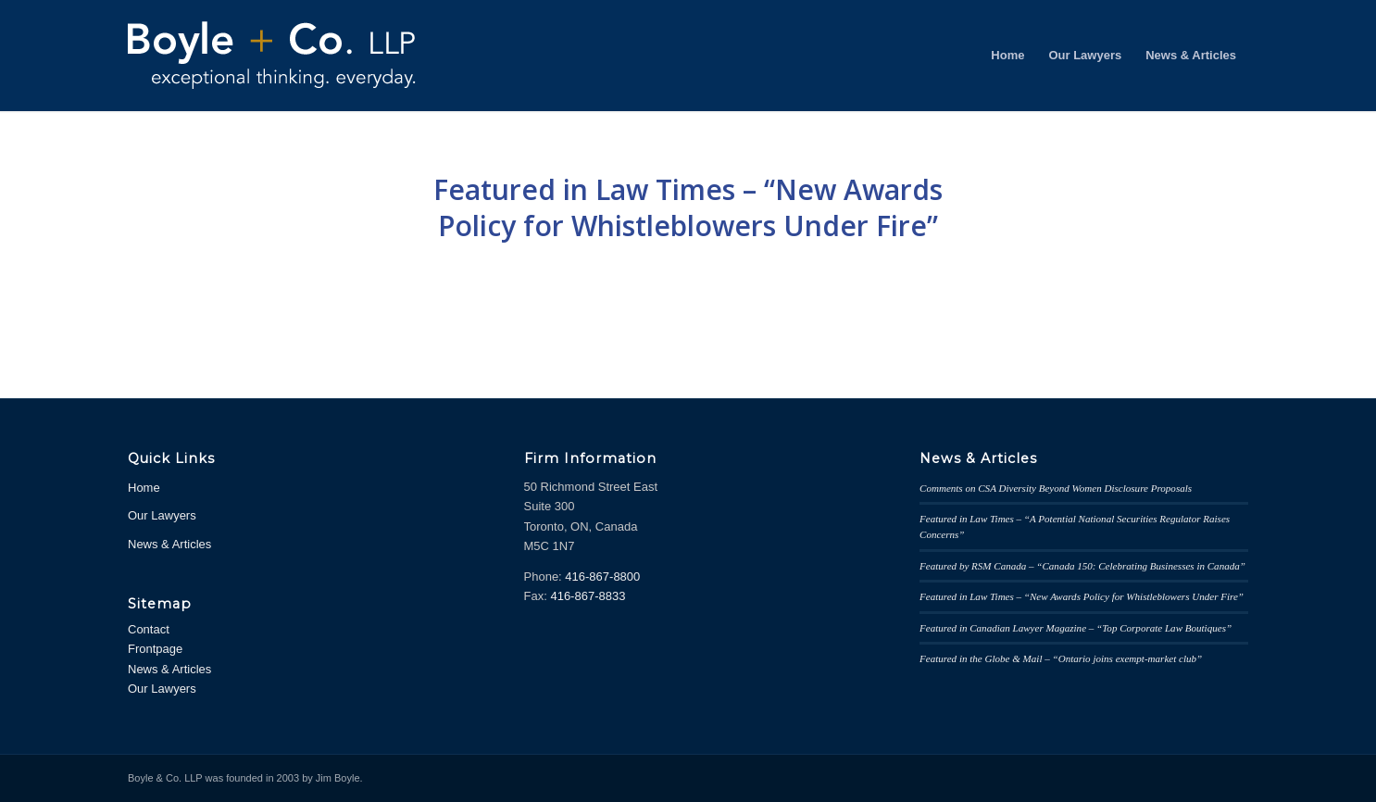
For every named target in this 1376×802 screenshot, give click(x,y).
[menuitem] (1007, 55)
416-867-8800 (602, 576)
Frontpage (155, 649)
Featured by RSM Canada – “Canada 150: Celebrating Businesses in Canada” (1082, 565)
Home (144, 488)
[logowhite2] (285, 55)
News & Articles (169, 544)
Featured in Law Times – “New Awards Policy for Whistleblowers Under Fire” (688, 207)
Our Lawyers (162, 515)
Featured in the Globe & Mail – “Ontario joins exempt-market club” (1060, 658)
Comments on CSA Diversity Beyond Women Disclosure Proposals (1055, 488)
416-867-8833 (587, 596)
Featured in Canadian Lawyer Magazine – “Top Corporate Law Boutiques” (1075, 627)
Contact (148, 629)
